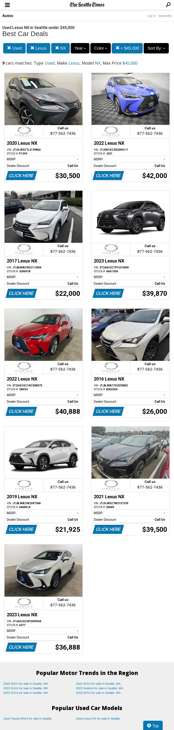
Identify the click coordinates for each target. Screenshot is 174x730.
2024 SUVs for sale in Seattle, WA (98, 683)
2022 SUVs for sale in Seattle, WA (25, 692)
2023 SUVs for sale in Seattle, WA (25, 688)
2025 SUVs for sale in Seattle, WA (25, 683)
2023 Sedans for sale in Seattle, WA (99, 688)
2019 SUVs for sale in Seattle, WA (98, 692)
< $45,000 (127, 48)
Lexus (38, 48)
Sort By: (156, 48)
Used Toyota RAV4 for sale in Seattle (27, 718)
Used (14, 48)
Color (100, 48)
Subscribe (165, 15)
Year (80, 48)
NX (60, 48)
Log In (151, 15)
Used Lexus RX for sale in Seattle (98, 718)
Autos (7, 16)
